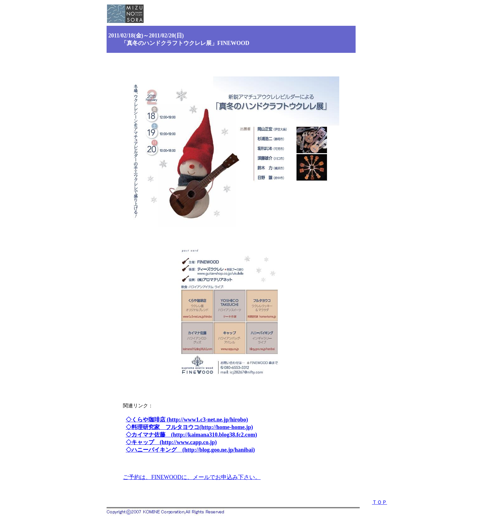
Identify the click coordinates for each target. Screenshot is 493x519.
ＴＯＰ (379, 502)
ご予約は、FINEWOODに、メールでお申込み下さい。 (192, 477)
